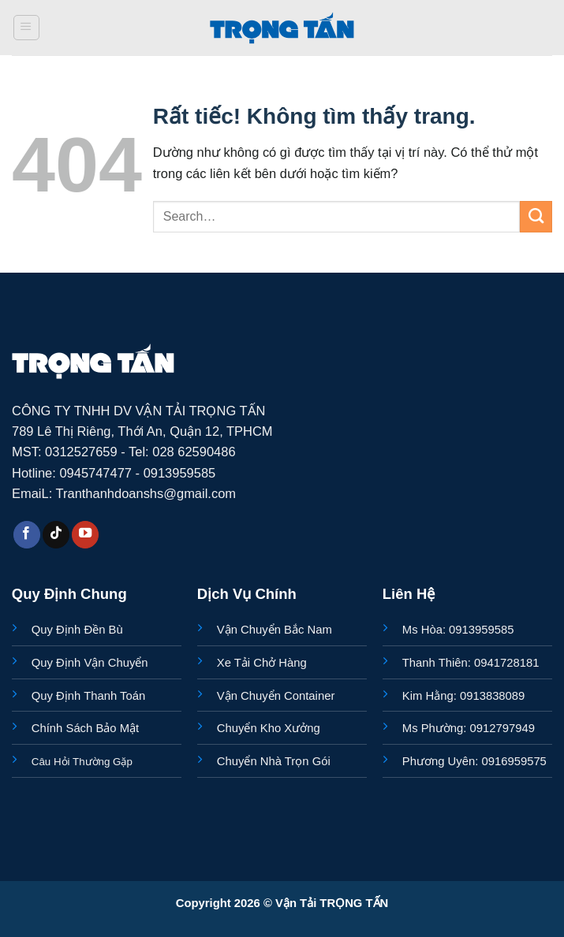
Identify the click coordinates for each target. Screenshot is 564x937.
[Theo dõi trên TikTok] (56, 534)
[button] (26, 28)
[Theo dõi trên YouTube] (85, 534)
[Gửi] (536, 216)
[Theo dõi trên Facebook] (26, 534)
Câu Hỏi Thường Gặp (82, 762)
